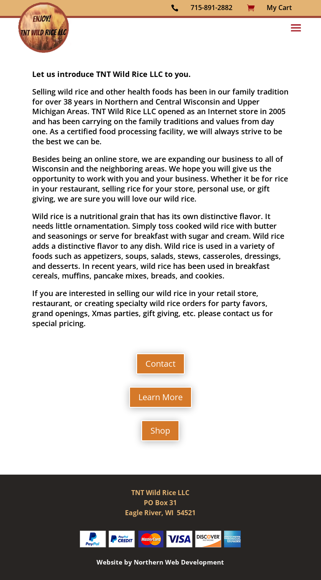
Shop (160, 430)
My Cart (279, 7)
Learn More (160, 397)
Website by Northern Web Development (160, 562)
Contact (160, 363)
